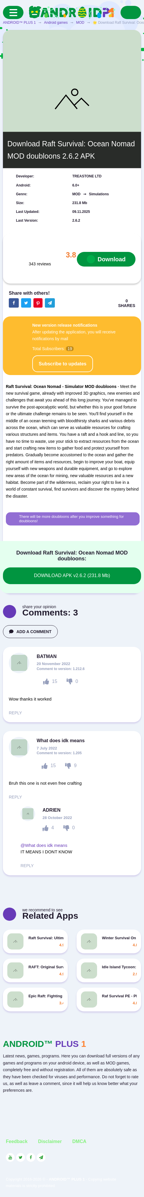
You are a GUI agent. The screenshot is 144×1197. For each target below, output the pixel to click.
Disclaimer (50, 1141)
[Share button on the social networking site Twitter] (26, 303)
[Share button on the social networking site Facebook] (14, 303)
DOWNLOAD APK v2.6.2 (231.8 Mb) (72, 575)
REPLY (15, 713)
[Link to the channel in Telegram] (41, 1157)
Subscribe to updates (63, 363)
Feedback (17, 1141)
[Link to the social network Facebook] (30, 1157)
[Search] (131, 12)
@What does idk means (44, 845)
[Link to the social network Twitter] (20, 1157)
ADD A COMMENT (30, 631)
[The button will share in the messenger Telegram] (50, 303)
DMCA (79, 1141)
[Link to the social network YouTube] (10, 1157)
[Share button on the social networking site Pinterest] (38, 303)
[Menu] (13, 12)
